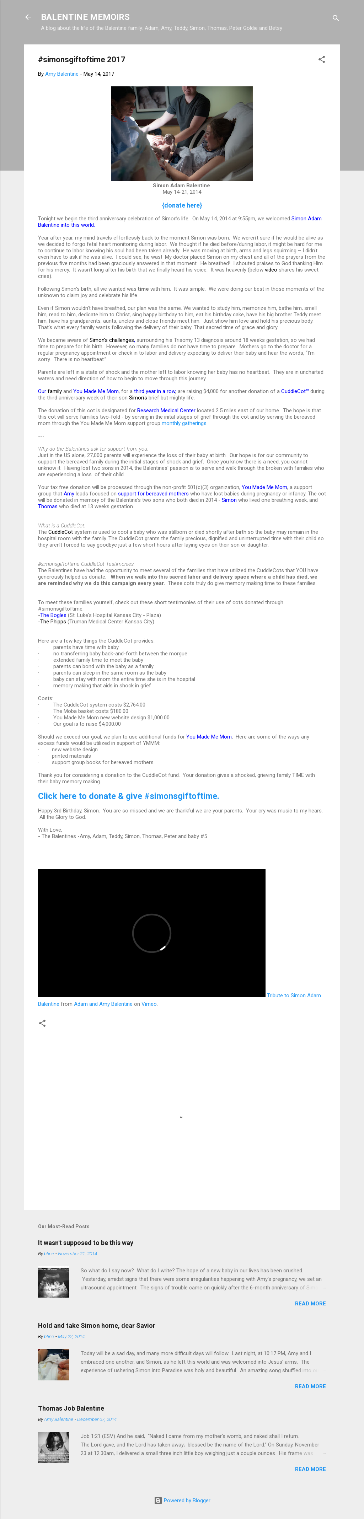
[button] (321, 60)
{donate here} (182, 205)
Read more (310, 1303)
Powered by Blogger (182, 1500)
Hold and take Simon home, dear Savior (96, 1325)
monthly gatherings (184, 423)
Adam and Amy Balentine (103, 1004)
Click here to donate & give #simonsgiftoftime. (128, 796)
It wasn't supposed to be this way (85, 1242)
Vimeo (149, 1004)
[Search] (336, 19)
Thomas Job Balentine (71, 1408)
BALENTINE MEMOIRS (85, 17)
